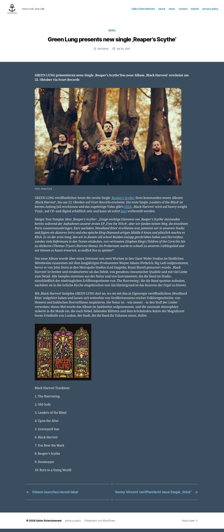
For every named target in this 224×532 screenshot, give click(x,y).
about (161, 10)
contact (183, 10)
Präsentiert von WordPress (99, 523)
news (172, 10)
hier (124, 215)
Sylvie (105, 52)
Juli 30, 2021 (123, 52)
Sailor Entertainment (143, 10)
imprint (195, 10)
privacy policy (210, 10)
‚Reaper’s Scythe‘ (123, 201)
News (111, 33)
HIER (128, 210)
